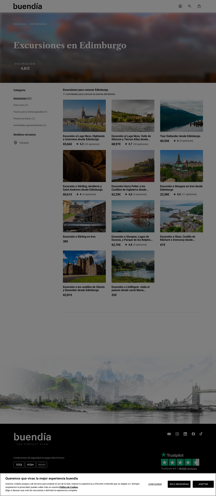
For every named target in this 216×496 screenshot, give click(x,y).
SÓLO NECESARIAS (179, 484)
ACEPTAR (203, 484)
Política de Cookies (68, 487)
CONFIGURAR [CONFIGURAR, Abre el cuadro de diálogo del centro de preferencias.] (155, 484)
